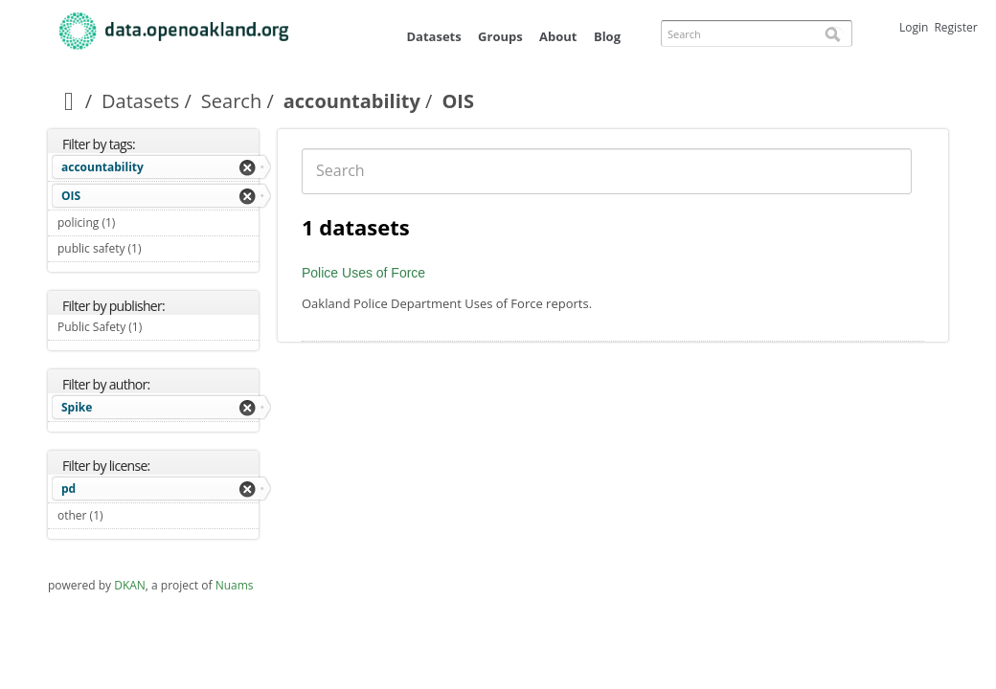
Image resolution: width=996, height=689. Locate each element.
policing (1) (137, 222)
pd (68, 488)
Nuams (234, 585)
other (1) (125, 515)
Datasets (433, 36)
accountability (351, 101)
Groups (500, 36)
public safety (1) (158, 250)
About (558, 36)
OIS (70, 196)
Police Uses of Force (363, 272)
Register (955, 27)
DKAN (130, 585)
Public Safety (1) (158, 329)
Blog (607, 36)
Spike (76, 407)
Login (913, 27)
